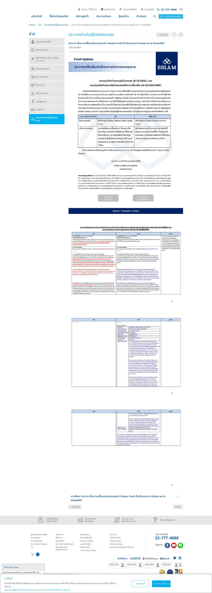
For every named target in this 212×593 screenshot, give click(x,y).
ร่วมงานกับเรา (103, 16)
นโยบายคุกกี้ (86, 548)
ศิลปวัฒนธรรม (39, 93)
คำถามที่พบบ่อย (37, 541)
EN (181, 9)
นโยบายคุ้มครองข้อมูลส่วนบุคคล (62, 550)
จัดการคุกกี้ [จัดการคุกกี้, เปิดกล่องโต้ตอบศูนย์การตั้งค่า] (140, 583)
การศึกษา (37, 109)
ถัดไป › (178, 507)
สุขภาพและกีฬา (40, 77)
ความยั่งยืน (147, 9)
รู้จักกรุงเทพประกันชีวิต (40, 534)
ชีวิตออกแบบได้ (39, 50)
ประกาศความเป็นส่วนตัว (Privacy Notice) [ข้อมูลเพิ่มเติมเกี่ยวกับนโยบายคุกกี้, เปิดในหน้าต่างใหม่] (53, 590)
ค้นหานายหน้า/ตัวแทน (40, 545)
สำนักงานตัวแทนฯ (117, 545)
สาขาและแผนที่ (116, 541)
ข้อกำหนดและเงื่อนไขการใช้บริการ (123, 548)
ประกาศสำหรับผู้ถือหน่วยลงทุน (56, 24)
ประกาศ (65, 545)
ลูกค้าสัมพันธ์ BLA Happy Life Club (44, 59)
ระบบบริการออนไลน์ (170, 16)
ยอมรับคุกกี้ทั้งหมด (161, 583)
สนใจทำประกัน (116, 538)
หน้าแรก (32, 24)
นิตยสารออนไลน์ (40, 69)
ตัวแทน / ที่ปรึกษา (87, 9)
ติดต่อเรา (141, 16)
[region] (106, 583)
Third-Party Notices (90, 552)
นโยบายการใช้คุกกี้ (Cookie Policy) (18, 590)
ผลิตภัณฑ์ (36, 16)
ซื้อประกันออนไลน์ (58, 16)
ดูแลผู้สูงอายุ (38, 101)
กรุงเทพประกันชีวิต (41, 42)
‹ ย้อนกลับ (163, 35)
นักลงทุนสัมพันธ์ (128, 9)
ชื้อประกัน (59, 538)
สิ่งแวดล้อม (38, 85)
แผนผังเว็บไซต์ (86, 545)
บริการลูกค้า (82, 16)
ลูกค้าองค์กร (108, 9)
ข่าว (40, 24)
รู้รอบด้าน (124, 16)
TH (33, 556)
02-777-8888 (166, 538)
